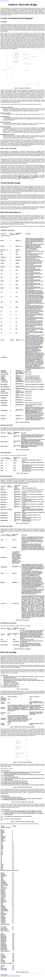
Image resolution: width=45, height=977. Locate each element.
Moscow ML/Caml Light (8, 148)
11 (40, 354)
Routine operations (6, 526)
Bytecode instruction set (10, 212)
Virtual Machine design (10, 183)
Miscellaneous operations (8, 623)
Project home (7, 0)
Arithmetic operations (7, 230)
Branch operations (6, 476)
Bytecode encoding (8, 652)
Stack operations (5, 452)
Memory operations (6, 425)
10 (39, 151)
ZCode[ (2, 22)
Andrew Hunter (4, 974)
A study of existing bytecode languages (16, 18)
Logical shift (2, 0)
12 (33, 347)
